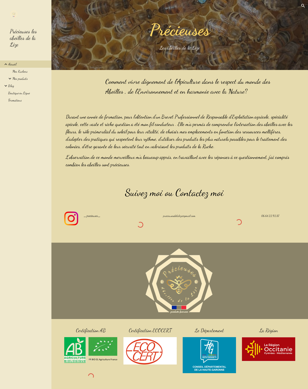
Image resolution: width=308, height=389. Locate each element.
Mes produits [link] (20, 78)
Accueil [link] (12, 64)
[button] (303, 6)
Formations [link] (15, 100)
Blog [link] (11, 86)
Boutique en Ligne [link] (19, 93)
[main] (179, 35)
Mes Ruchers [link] (20, 71)
